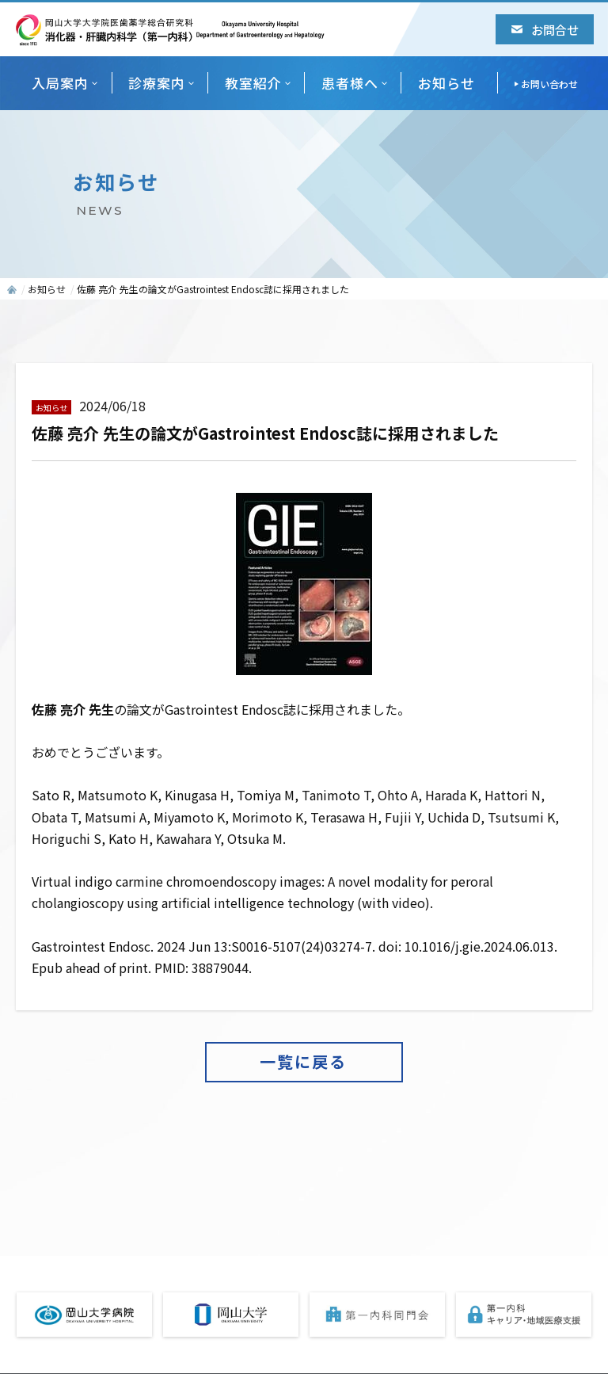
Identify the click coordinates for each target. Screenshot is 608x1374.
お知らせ (446, 83)
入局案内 (60, 83)
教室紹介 (253, 83)
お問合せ (545, 29)
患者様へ (349, 83)
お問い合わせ (549, 83)
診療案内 (156, 83)
